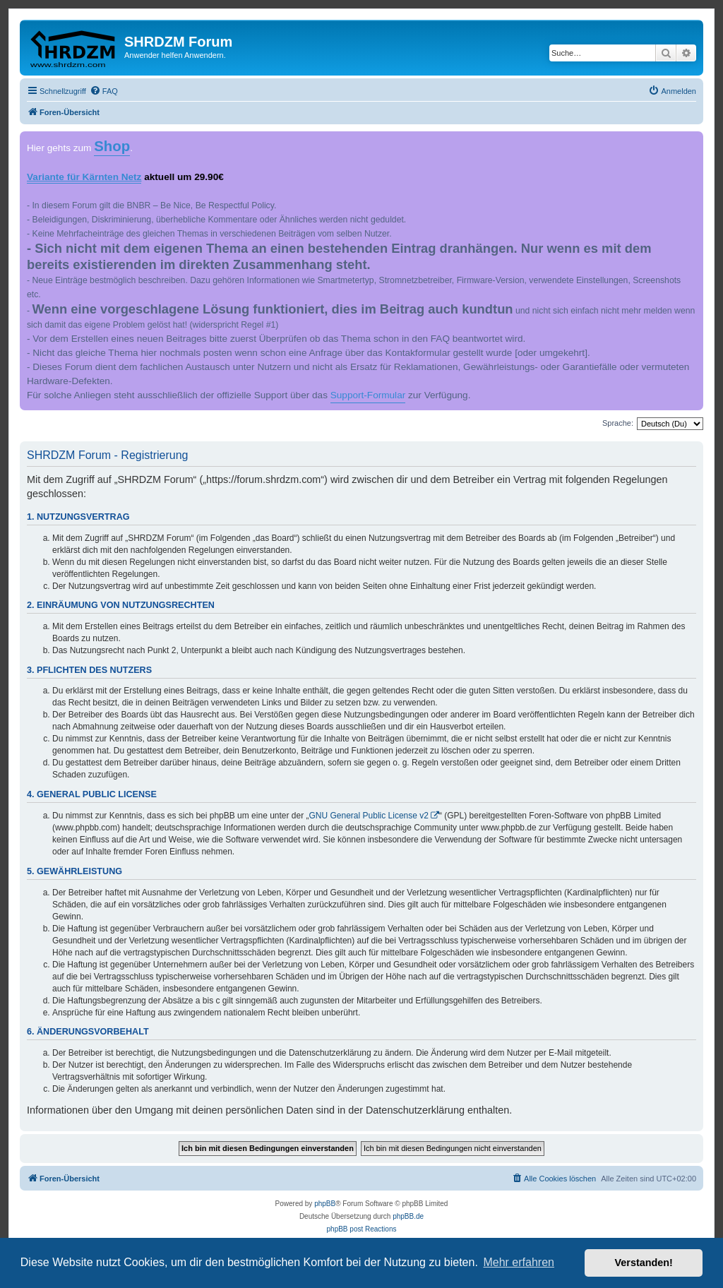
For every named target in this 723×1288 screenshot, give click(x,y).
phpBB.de (408, 1216)
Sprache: (617, 423)
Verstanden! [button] (644, 1262)
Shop (112, 146)
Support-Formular (368, 395)
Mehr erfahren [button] (518, 1262)
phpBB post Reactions (362, 1229)
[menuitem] (104, 91)
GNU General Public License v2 (369, 816)
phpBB (324, 1204)
